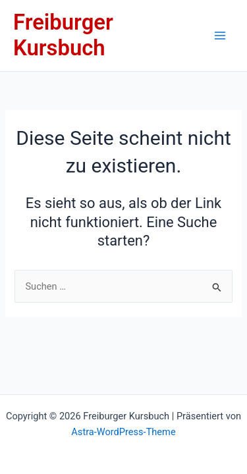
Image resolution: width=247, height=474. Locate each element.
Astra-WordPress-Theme (123, 432)
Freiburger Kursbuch (63, 35)
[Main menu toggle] (220, 35)
